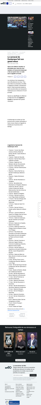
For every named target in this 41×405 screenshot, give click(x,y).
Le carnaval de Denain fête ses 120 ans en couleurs (30, 26)
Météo (27, 3)
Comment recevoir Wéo (9, 391)
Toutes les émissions (20, 360)
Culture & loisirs (15, 52)
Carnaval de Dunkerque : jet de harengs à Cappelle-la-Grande (22, 316)
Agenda (30, 3)
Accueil (9, 52)
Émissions (19, 3)
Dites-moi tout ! (20, 351)
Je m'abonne (33, 375)
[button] (15, 4)
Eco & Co (32, 351)
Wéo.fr (6, 384)
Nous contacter (19, 384)
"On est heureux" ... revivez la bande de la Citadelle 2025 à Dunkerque (30, 42)
